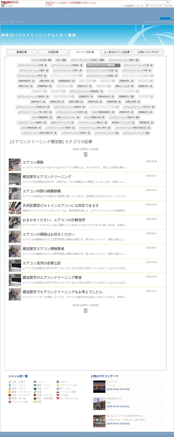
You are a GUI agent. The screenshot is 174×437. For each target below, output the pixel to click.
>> (132, 6)
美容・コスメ (17, 388)
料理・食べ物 (17, 398)
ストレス (110, 385)
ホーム (4, 22)
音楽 (38, 391)
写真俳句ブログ (114, 398)
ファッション (17, 385)
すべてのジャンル (67, 398)
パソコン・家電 (66, 391)
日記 (12, 22)
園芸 (38, 401)
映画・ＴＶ (41, 388)
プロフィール (22, 22)
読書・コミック (43, 395)
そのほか (9, 5)
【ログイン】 (167, 22)
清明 (108, 402)
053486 (165, 18)
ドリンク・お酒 (18, 401)
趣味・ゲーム (42, 385)
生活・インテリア (19, 395)
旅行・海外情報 (43, 398)
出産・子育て (17, 382)
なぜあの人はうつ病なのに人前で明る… (126, 419)
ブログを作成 (155, 6)
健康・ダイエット (19, 391)
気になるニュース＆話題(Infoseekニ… (125, 415)
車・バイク (63, 388)
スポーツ (62, 382)
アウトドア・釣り (67, 385)
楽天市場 (168, 6)
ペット (39, 382)
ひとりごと (112, 381)
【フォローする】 (151, 22)
